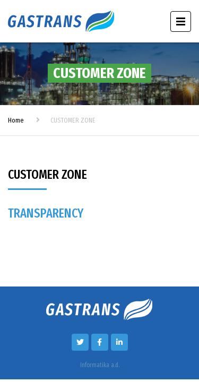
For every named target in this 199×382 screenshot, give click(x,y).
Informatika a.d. (99, 365)
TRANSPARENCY (45, 213)
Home (16, 120)
